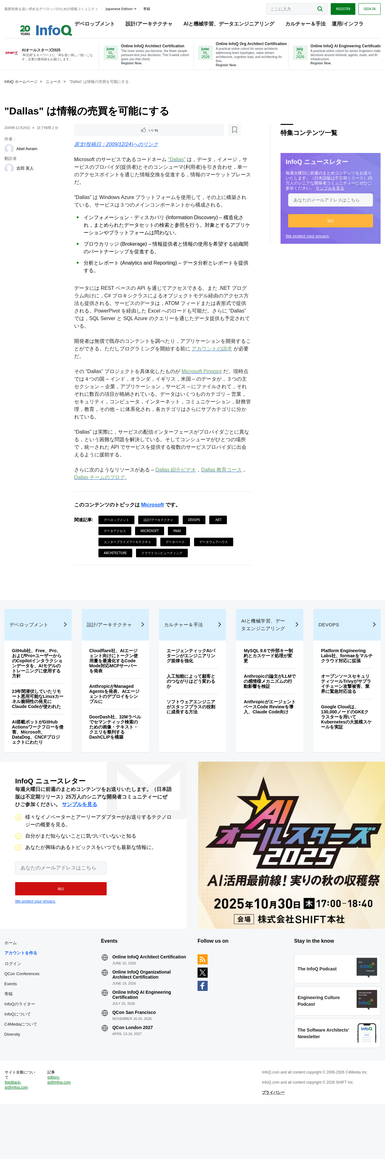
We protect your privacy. (306, 243)
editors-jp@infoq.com (60, 1128)
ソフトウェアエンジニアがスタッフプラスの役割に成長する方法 (191, 732)
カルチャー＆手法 (299, 25)
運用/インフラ (341, 25)
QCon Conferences (23, 1011)
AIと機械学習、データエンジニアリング (222, 25)
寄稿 (10, 1031)
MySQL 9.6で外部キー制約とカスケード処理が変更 (267, 681)
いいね (92, 138)
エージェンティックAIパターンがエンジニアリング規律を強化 (191, 681)
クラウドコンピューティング (162, 561)
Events (12, 1021)
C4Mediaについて (22, 1061)
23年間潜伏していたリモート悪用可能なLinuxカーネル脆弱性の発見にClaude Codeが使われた (38, 724)
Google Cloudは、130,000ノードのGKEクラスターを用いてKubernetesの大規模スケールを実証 (345, 742)
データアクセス (115, 539)
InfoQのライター (21, 1041)
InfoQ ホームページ (22, 89)
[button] (328, 228)
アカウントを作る (22, 990)
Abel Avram (28, 156)
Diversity (14, 1071)
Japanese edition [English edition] (121, 7)
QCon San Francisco (135, 1049)
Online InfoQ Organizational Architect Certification (142, 1012)
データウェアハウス (214, 550)
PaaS (177, 539)
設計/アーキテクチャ (142, 25)
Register (341, 7)
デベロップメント (88, 25)
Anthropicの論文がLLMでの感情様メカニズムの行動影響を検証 (267, 706)
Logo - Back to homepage (32, 23)
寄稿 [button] (148, 7)
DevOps (195, 528)
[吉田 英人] (11, 176)
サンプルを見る (328, 195)
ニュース (55, 89)
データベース (175, 550)
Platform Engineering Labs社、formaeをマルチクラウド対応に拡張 (343, 681)
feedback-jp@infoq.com (18, 1134)
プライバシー (272, 1141)
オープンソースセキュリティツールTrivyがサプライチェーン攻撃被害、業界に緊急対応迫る (345, 709)
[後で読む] (114, 138)
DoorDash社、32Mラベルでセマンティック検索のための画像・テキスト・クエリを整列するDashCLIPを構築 (114, 752)
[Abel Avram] (11, 156)
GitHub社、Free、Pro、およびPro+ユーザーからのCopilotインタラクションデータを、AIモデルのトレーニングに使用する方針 (39, 689)
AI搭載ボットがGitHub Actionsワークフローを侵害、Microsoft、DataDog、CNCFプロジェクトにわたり (38, 757)
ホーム (12, 980)
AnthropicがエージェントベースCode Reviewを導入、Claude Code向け (268, 732)
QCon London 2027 (133, 1064)
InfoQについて (19, 1051)
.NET (219, 528)
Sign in (368, 7)
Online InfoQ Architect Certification (150, 994)
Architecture (115, 561)
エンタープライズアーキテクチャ (128, 550)
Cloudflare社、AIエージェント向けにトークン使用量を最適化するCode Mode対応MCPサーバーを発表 (114, 686)
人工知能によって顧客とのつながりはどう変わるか (191, 706)
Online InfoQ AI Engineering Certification (142, 1032)
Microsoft (153, 513)
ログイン (15, 1001)
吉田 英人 (27, 175)
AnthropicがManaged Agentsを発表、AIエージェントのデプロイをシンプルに (115, 719)
